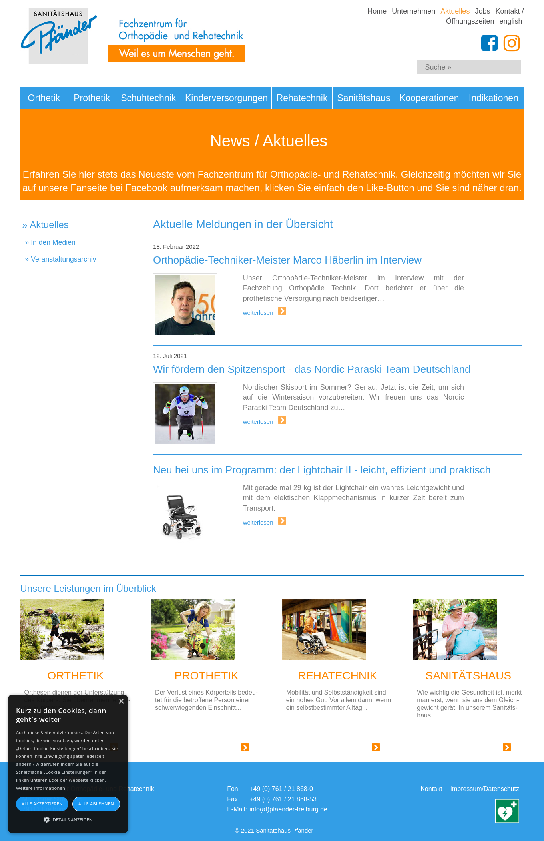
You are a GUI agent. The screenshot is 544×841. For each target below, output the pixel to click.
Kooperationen (429, 98)
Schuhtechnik (148, 98)
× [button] (121, 702)
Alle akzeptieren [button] (42, 804)
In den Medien (53, 242)
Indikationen (493, 98)
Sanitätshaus (363, 98)
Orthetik (44, 98)
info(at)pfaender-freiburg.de (288, 809)
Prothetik (92, 98)
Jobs (482, 11)
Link (235, 749)
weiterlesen (259, 312)
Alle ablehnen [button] (96, 804)
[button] (68, 819)
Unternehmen (413, 11)
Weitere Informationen (40, 788)
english (510, 21)
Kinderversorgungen (226, 98)
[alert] (68, 764)
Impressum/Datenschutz (484, 788)
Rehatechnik (302, 98)
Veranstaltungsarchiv (63, 259)
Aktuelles (455, 11)
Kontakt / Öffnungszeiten (485, 16)
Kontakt (431, 788)
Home (377, 11)
